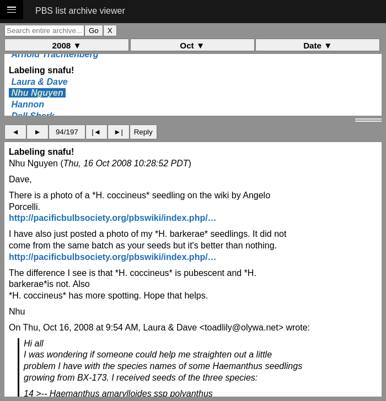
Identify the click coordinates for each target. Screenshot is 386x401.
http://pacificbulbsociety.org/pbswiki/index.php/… (113, 218)
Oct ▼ (192, 45)
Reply (143, 132)
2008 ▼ (67, 45)
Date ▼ (317, 45)
